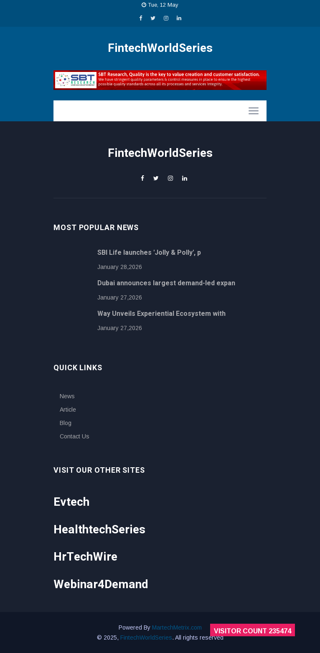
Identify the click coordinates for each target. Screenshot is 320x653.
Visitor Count (252, 631)
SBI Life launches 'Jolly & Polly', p (149, 253)
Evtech (71, 502)
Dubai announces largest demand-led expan (166, 283)
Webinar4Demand (100, 584)
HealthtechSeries (99, 529)
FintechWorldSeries (146, 637)
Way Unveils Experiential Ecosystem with (161, 314)
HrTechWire (85, 557)
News (67, 396)
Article (68, 409)
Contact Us (74, 436)
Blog (65, 423)
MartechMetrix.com (177, 627)
